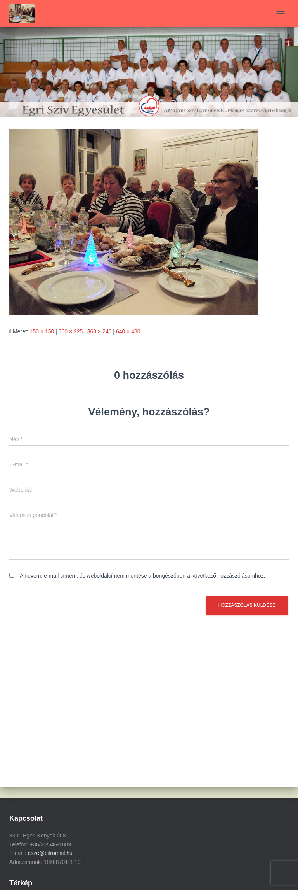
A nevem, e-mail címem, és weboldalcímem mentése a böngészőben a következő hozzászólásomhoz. (142, 576)
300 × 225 (71, 331)
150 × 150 (42, 331)
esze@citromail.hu (50, 853)
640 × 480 (128, 331)
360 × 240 (99, 331)
